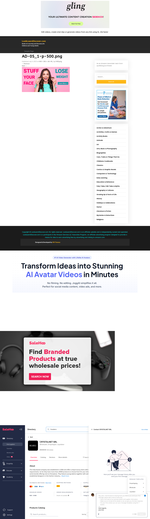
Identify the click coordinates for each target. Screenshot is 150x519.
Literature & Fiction (104, 211)
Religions (100, 219)
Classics (100, 165)
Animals (100, 140)
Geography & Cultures (105, 190)
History (99, 199)
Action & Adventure (104, 128)
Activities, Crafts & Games (107, 132)
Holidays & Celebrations (106, 203)
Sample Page (29, 51)
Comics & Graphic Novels (106, 170)
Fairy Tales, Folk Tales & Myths (108, 186)
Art (98, 145)
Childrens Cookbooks (105, 161)
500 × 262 (42, 61)
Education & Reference (105, 182)
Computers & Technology (106, 174)
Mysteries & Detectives (105, 215)
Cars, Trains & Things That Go (108, 157)
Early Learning (102, 178)
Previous (26, 64)
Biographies (101, 153)
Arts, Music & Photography (107, 149)
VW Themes (56, 242)
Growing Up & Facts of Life (107, 194)
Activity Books (102, 136)
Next (24, 66)
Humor (99, 207)
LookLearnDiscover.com (34, 41)
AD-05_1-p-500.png (55, 61)
